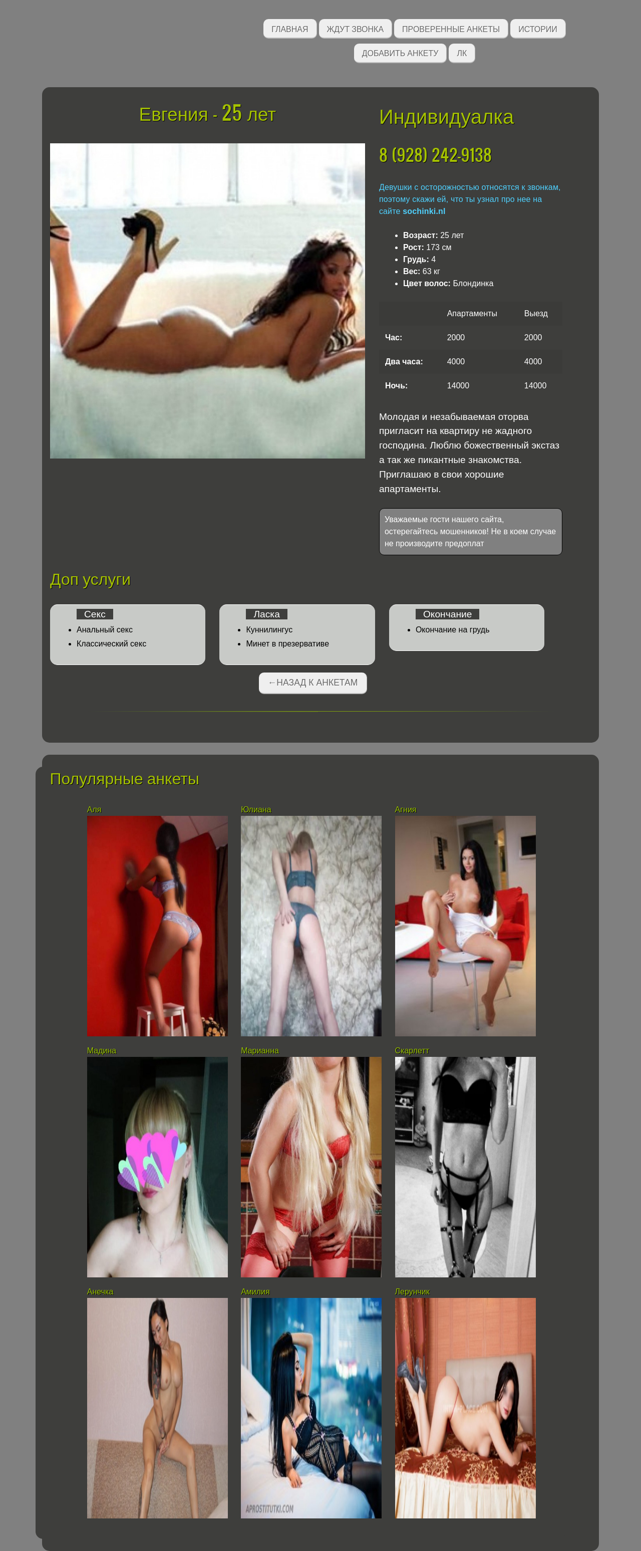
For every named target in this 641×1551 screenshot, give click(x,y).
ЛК (462, 52)
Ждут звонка (355, 28)
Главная (289, 28)
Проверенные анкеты (451, 28)
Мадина (101, 1050)
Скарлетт (412, 1050)
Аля (94, 809)
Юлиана (256, 809)
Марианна (260, 1050)
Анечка (100, 1291)
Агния (406, 809)
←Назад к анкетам (313, 683)
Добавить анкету (400, 52)
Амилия (255, 1291)
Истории (537, 28)
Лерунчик (412, 1291)
